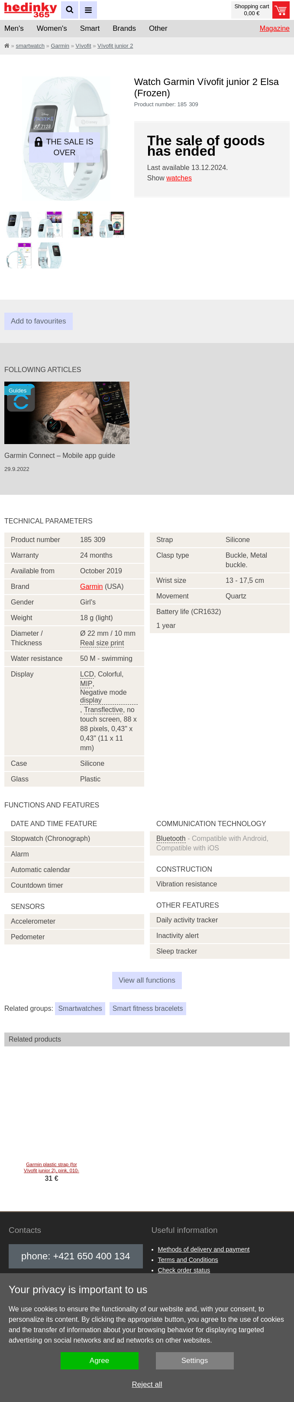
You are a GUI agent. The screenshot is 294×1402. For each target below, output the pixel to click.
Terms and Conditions (188, 1259)
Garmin (60, 45)
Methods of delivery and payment (204, 1249)
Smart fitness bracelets (148, 1008)
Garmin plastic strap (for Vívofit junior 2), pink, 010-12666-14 (46, 1170)
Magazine (275, 28)
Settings (194, 1360)
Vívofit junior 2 (115, 45)
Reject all (147, 1384)
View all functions (147, 980)
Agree (99, 1360)
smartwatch (30, 45)
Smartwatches (80, 1008)
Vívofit (83, 45)
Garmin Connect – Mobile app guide (59, 455)
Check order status (184, 1270)
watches (179, 178)
